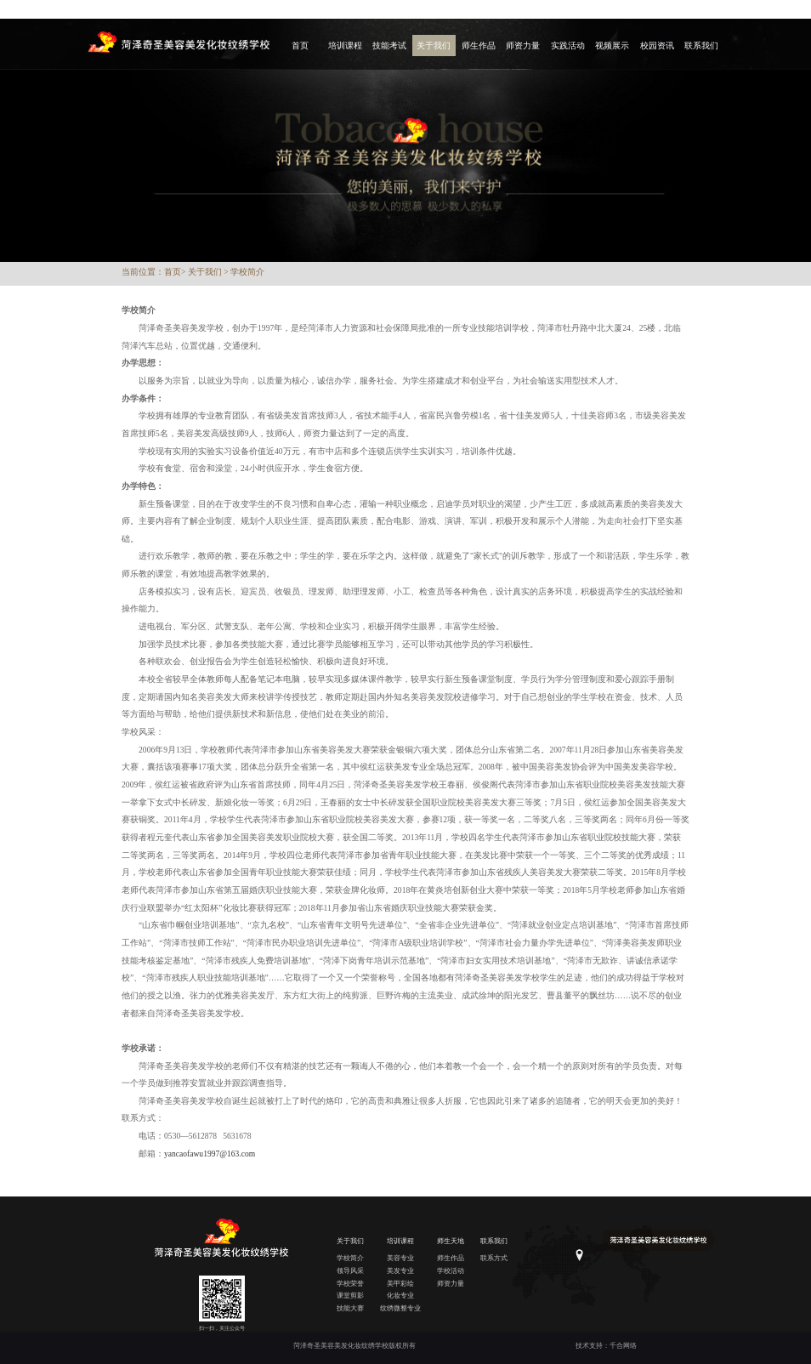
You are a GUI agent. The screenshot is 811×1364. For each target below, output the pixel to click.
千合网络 (623, 1346)
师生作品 (479, 45)
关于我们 (434, 45)
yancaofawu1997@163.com (209, 1153)
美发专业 (400, 1271)
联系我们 (701, 45)
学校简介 (247, 271)
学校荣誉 (350, 1283)
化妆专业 (400, 1295)
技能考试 (389, 45)
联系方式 (494, 1258)
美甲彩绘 (400, 1283)
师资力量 (523, 45)
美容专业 (400, 1258)
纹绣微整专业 (400, 1308)
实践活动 (568, 45)
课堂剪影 (350, 1295)
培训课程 (345, 45)
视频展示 (612, 45)
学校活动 (450, 1271)
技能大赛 (350, 1308)
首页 (300, 45)
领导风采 (350, 1271)
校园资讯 (657, 45)
